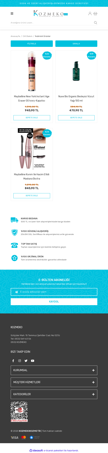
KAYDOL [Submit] (54, 301)
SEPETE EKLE (32, 118)
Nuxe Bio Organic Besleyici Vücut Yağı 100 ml (76, 98)
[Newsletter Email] (54, 292)
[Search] (54, 22)
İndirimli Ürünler (43, 36)
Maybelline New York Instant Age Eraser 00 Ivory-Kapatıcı (31, 98)
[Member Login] (90, 13)
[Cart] (95, 13)
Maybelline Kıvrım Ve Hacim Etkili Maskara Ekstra (31, 176)
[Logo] (51, 13)
